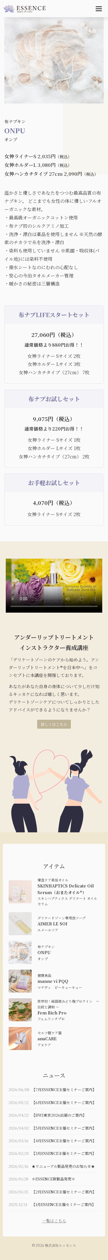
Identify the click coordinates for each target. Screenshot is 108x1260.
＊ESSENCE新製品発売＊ (53, 1179)
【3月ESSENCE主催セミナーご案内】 (64, 1153)
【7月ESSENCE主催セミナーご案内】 (64, 1089)
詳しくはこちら (54, 724)
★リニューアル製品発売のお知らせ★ (63, 1166)
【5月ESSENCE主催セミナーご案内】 (64, 1128)
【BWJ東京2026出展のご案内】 (59, 1115)
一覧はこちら (54, 1221)
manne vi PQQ (52, 981)
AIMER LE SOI (52, 924)
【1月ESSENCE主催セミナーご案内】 (64, 1204)
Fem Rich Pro (52, 1013)
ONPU (44, 952)
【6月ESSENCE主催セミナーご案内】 (64, 1102)
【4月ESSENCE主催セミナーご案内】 (64, 1140)
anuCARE (47, 1038)
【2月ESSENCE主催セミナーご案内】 (64, 1192)
